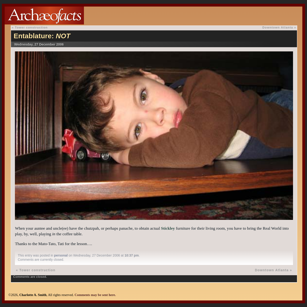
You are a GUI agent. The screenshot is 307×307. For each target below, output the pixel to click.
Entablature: (42, 36)
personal (61, 255)
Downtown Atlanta (277, 27)
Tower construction (31, 27)
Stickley (168, 228)
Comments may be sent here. (95, 295)
